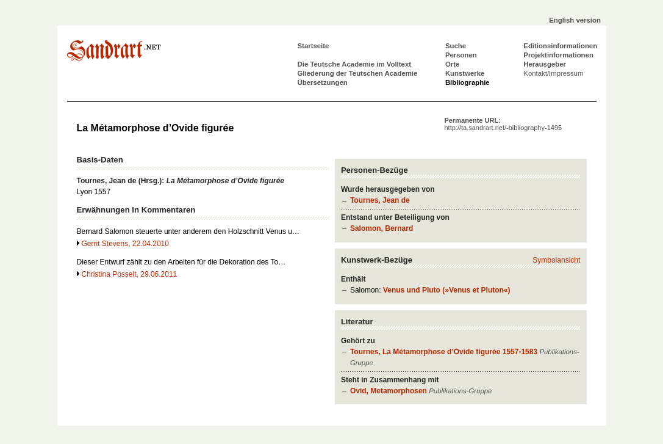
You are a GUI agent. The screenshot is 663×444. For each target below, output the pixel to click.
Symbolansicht (556, 260)
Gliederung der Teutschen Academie (358, 73)
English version (575, 20)
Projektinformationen (558, 55)
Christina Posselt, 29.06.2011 (129, 274)
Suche (455, 45)
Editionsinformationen (560, 45)
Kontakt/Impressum (553, 73)
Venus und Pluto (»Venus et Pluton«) (447, 290)
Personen (461, 55)
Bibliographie (467, 82)
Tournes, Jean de (380, 200)
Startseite (313, 45)
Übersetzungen (323, 82)
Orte (452, 64)
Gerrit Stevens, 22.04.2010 (125, 243)
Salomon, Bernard (381, 228)
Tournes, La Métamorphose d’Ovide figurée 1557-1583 (443, 352)
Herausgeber (544, 64)
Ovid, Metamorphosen (388, 391)
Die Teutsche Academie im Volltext (355, 64)
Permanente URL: (503, 124)
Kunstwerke (465, 73)
